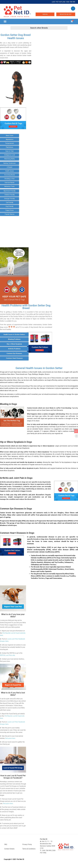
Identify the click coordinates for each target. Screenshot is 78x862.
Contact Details (9, 849)
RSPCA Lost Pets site (7, 655)
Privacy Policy (27, 844)
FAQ (5, 844)
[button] (5, 21)
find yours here (10, 738)
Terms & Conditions (28, 849)
